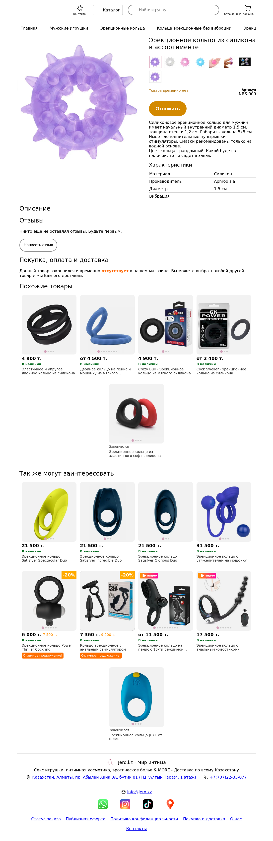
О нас (236, 819)
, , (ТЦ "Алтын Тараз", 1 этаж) (114, 777)
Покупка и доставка (204, 819)
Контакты (136, 828)
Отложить (167, 108)
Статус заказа (46, 819)
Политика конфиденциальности (144, 819)
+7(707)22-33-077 (228, 777)
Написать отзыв (38, 245)
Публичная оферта (85, 819)
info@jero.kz (139, 792)
